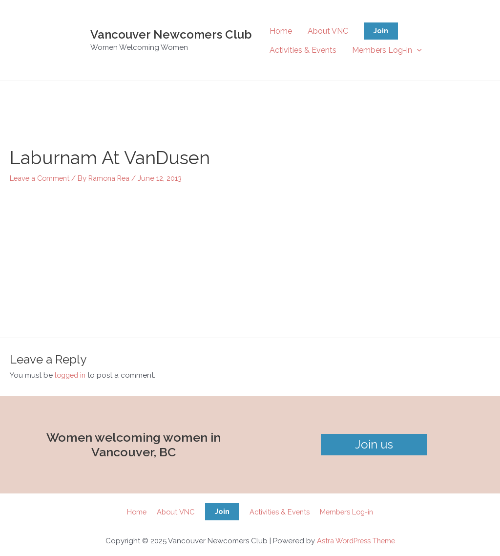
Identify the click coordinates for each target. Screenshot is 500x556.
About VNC (328, 31)
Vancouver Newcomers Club (171, 34)
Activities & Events (303, 50)
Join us (374, 444)
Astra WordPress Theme (355, 540)
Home (281, 31)
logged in (71, 374)
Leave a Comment (41, 177)
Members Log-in (387, 50)
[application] (417, 50)
